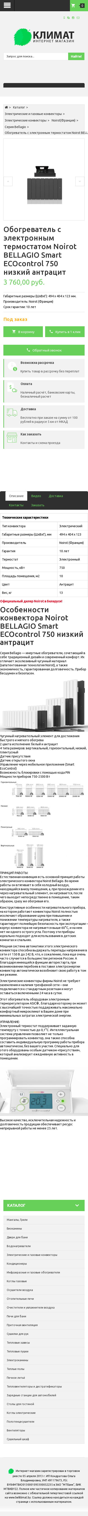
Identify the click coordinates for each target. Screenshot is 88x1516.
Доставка (56, 496)
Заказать (37, 505)
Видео (36, 496)
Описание (16, 496)
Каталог (19, 107)
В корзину (23, 331)
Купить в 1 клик (65, 331)
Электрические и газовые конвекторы (33, 114)
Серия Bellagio (15, 127)
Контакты (16, 505)
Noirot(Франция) (63, 120)
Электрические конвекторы (25, 120)
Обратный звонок (44, 350)
